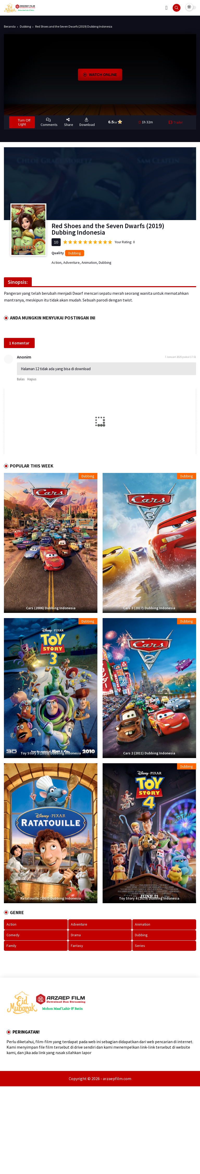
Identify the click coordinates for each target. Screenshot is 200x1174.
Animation (89, 262)
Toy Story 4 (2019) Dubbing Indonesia (149, 898)
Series (140, 945)
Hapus (31, 379)
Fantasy (77, 945)
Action (56, 262)
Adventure (71, 262)
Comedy (13, 935)
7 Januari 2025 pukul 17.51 (180, 357)
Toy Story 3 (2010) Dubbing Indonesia (51, 753)
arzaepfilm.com (117, 1078)
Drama (76, 935)
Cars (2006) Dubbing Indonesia (51, 608)
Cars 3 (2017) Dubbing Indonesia (149, 608)
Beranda (10, 26)
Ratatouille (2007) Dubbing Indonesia (50, 898)
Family (11, 945)
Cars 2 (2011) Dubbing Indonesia (149, 753)
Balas (20, 379)
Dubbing (25, 26)
